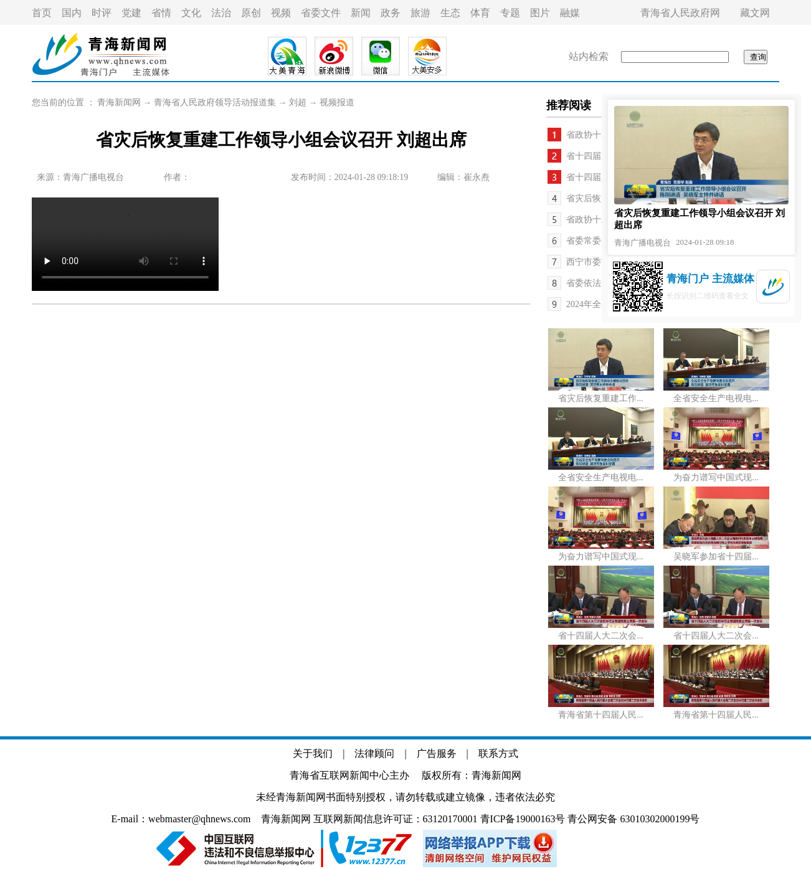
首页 (42, 12)
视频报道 (337, 102)
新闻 (361, 12)
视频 (281, 12)
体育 (480, 12)
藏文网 (755, 12)
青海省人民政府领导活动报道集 (215, 102)
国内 (72, 12)
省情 (161, 12)
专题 (510, 12)
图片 (540, 12)
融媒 (570, 12)
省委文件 (321, 12)
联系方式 (498, 753)
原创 (251, 12)
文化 (191, 12)
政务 (391, 12)
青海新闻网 (119, 102)
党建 (131, 12)
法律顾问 (374, 753)
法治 (221, 12)
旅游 (420, 12)
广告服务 (437, 753)
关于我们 (313, 753)
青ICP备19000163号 (523, 819)
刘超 (297, 102)
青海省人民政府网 (680, 12)
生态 (450, 12)
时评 (101, 12)
